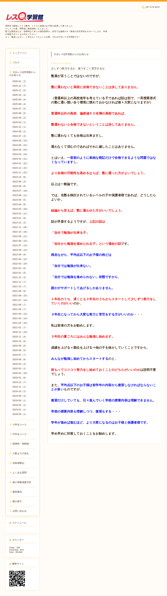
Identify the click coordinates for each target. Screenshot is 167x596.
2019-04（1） (19, 400)
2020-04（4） (19, 364)
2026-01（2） (19, 81)
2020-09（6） (19, 345)
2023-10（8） (19, 177)
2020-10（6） (19, 341)
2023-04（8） (19, 204)
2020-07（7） (19, 355)
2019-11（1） (19, 386)
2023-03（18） (20, 209)
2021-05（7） (19, 309)
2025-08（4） (19, 104)
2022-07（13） (20, 245)
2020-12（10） (20, 332)
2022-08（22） (20, 241)
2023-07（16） (20, 190)
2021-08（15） (20, 295)
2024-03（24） (20, 154)
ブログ (15, 62)
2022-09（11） (20, 236)
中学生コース (18, 434)
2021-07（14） (20, 300)
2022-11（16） (20, 227)
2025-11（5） (19, 90)
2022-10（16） (20, 231)
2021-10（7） (19, 286)
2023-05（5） (19, 200)
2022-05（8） (19, 254)
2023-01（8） (19, 218)
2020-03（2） (19, 368)
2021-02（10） (20, 323)
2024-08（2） (19, 131)
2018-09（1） (19, 414)
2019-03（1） (19, 405)
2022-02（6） (19, 268)
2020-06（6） (19, 359)
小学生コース (18, 424)
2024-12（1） (19, 127)
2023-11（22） (20, 172)
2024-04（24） (20, 149)
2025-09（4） (19, 99)
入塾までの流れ (19, 453)
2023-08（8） (19, 186)
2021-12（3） (19, 277)
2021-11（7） (19, 282)
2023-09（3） (19, 181)
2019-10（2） (19, 391)
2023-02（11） (20, 213)
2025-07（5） (19, 108)
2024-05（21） (20, 145)
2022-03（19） (20, 263)
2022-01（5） (19, 272)
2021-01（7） (19, 327)
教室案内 (16, 491)
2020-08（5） (19, 350)
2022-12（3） (19, 222)
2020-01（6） (19, 377)
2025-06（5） (19, 113)
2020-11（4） (19, 336)
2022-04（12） (20, 259)
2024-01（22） (20, 163)
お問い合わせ (18, 511)
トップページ (18, 53)
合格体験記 (17, 463)
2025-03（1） (19, 122)
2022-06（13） (20, 250)
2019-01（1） (19, 409)
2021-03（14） (20, 318)
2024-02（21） (20, 158)
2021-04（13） (20, 313)
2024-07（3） (19, 136)
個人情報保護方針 (20, 482)
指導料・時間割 (19, 443)
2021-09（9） (19, 291)
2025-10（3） (19, 95)
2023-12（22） (20, 168)
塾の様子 (16, 501)
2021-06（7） (19, 304)
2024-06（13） (20, 140)
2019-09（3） (19, 396)
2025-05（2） (19, 117)
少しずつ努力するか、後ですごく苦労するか (78, 68)
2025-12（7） (19, 86)
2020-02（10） (20, 373)
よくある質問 (18, 472)
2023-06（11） (20, 195)
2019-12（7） (19, 382)
